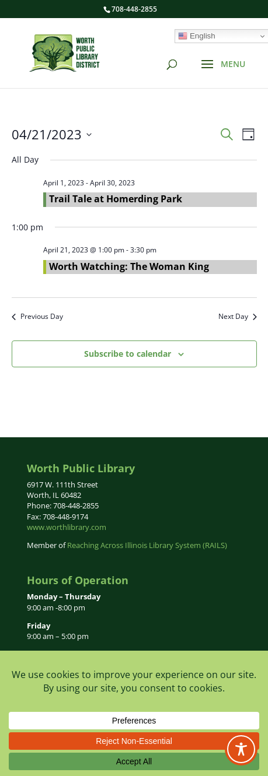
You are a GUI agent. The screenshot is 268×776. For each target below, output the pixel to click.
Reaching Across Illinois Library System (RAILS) (147, 545)
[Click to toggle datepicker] (52, 134)
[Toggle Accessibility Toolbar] (241, 749)
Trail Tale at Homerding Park (115, 198)
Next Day (237, 316)
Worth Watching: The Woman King (129, 266)
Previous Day (37, 316)
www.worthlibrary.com (66, 527)
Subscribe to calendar (127, 353)
